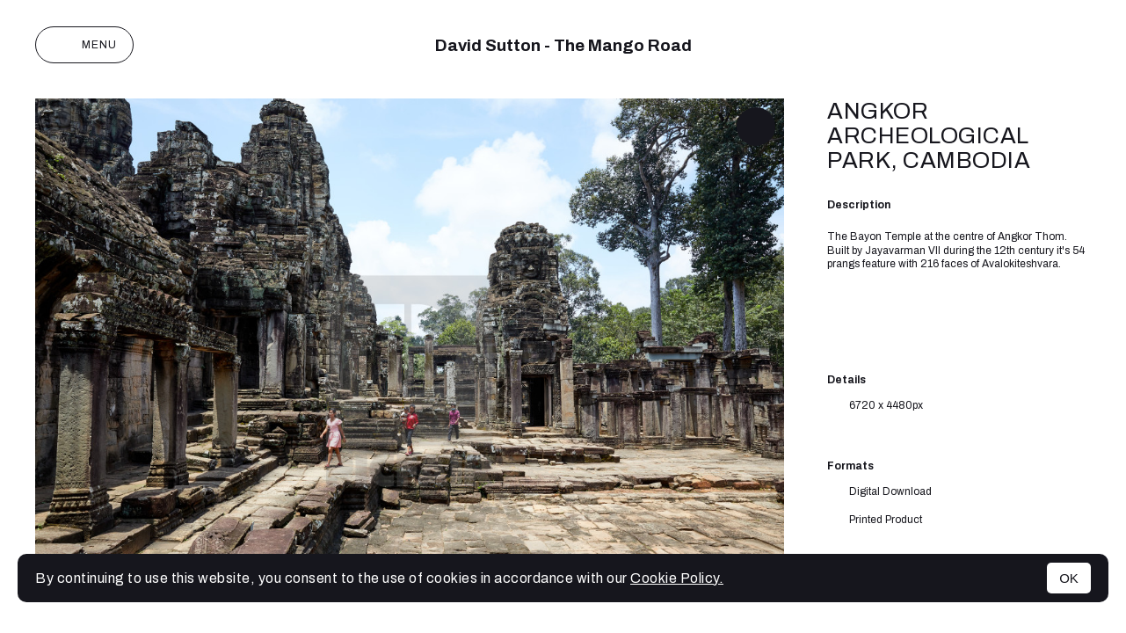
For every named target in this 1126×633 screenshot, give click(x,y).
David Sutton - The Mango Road (563, 45)
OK (1069, 578)
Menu (84, 44)
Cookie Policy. (676, 578)
